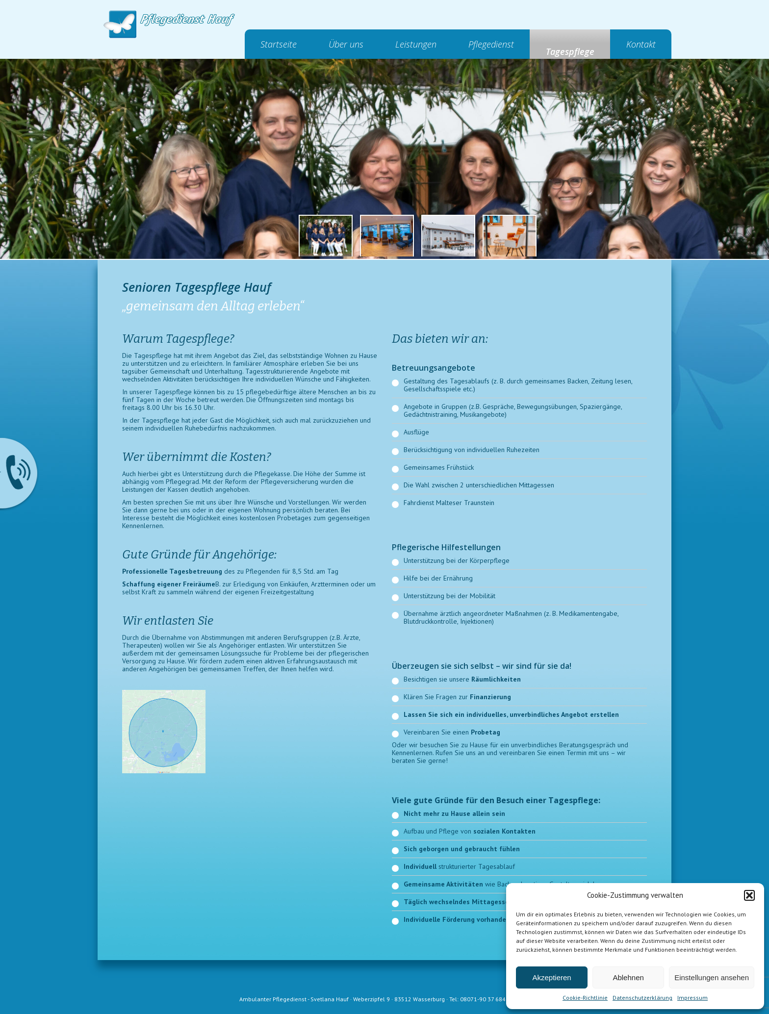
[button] (749, 895)
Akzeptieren (551, 977)
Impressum (692, 997)
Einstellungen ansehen (711, 977)
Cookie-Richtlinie (585, 997)
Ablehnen (628, 977)
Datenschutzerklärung (642, 997)
